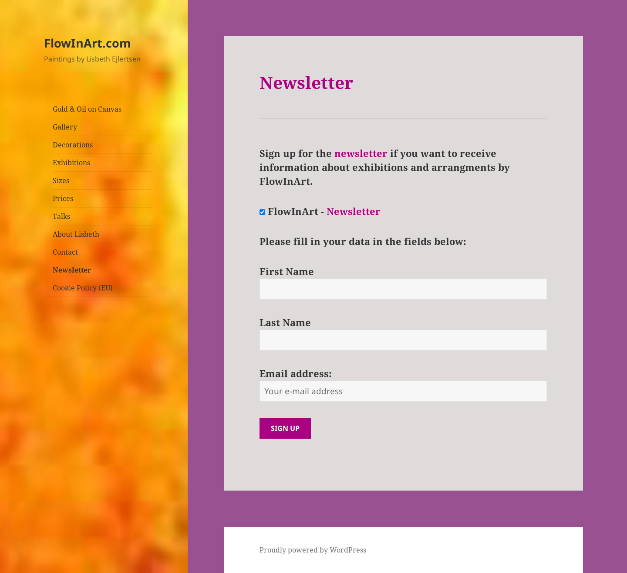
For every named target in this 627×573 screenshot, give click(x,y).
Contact (65, 252)
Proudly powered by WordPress (313, 550)
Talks (61, 216)
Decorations (73, 145)
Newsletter (72, 270)
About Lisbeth (76, 234)
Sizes (61, 180)
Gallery (65, 127)
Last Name (285, 322)
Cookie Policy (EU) (83, 288)
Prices (63, 198)
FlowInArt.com (87, 43)
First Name (287, 271)
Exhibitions (71, 162)
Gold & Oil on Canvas (87, 109)
